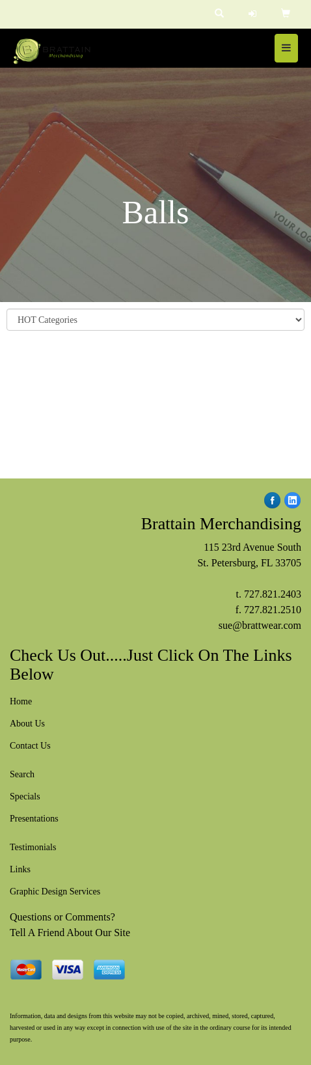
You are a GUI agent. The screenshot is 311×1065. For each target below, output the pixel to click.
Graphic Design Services (55, 891)
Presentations (34, 818)
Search (22, 774)
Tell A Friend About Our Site (70, 932)
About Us (27, 723)
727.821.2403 (272, 594)
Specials (25, 796)
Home (21, 701)
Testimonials (33, 847)
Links (20, 869)
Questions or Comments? (62, 916)
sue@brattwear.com (260, 625)
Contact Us (30, 746)
